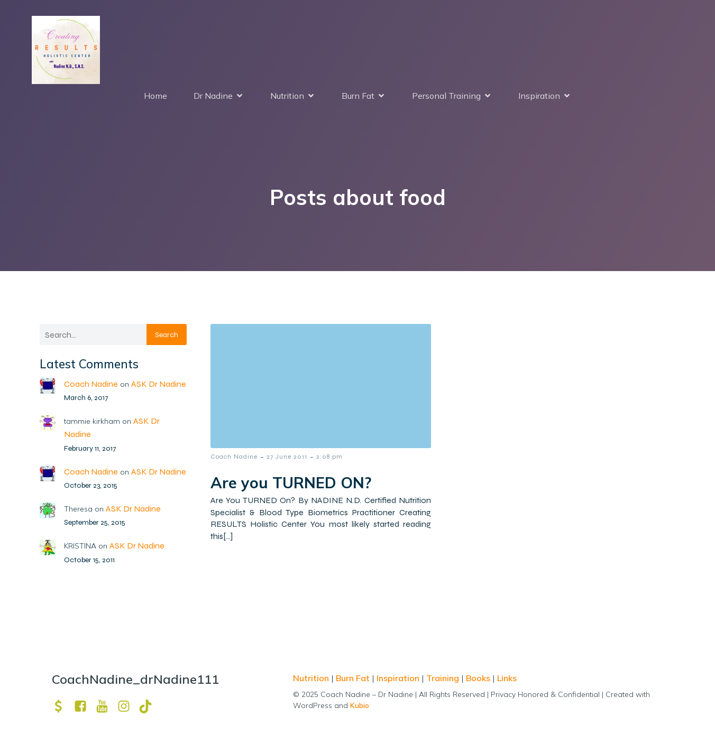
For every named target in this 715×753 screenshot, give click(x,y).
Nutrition (312, 678)
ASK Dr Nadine (158, 384)
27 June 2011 (287, 456)
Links (507, 678)
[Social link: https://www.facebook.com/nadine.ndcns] (84, 706)
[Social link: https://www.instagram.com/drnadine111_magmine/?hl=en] (128, 706)
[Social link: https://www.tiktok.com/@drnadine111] (149, 706)
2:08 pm (329, 456)
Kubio (359, 705)
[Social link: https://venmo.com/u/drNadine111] (63, 706)
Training (442, 678)
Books (478, 678)
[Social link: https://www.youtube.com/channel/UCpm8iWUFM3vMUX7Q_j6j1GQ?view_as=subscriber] (106, 706)
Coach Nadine (91, 384)
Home (155, 95)
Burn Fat (354, 678)
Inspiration (398, 678)
